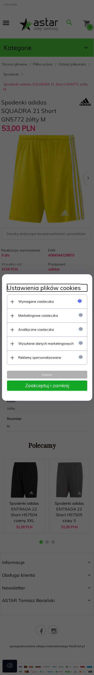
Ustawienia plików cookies (44, 288)
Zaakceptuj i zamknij (47, 385)
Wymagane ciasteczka (36, 302)
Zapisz (47, 374)
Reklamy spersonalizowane (39, 358)
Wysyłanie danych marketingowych (46, 344)
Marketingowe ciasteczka (38, 316)
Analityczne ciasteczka (36, 330)
